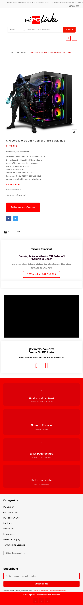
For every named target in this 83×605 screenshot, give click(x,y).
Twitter (15, 218)
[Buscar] (44, 29)
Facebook (8, 218)
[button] (73, 6)
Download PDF (12, 232)
